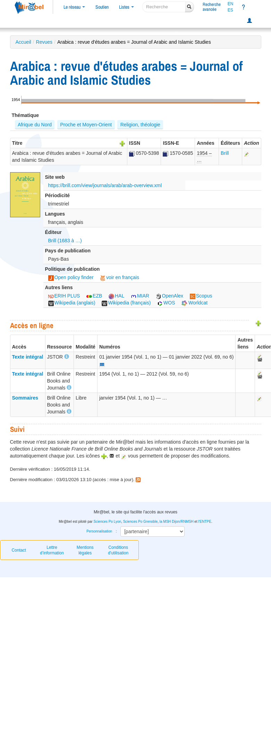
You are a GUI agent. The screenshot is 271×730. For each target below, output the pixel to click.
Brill (225, 153)
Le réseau (74, 7)
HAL (116, 296)
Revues (44, 42)
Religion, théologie (140, 124)
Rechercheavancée (212, 6)
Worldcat (194, 302)
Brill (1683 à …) (65, 240)
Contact (18, 550)
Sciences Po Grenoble (140, 521)
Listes (126, 7)
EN (231, 3)
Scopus (201, 296)
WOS (166, 302)
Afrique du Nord (35, 124)
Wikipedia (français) (126, 302)
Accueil (23, 42)
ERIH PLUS (64, 296)
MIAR (140, 296)
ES (230, 10)
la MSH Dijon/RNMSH (177, 521)
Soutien (102, 7)
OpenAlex (169, 296)
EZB (94, 296)
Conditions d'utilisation (118, 550)
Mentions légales (85, 550)
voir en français (119, 277)
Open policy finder (71, 277)
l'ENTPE (204, 521)
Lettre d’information (52, 550)
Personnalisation (99, 531)
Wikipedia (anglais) (71, 302)
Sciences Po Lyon (107, 521)
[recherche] (164, 7)
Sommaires (25, 398)
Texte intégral (27, 357)
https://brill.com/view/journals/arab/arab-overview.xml (105, 185)
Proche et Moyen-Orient (86, 124)
